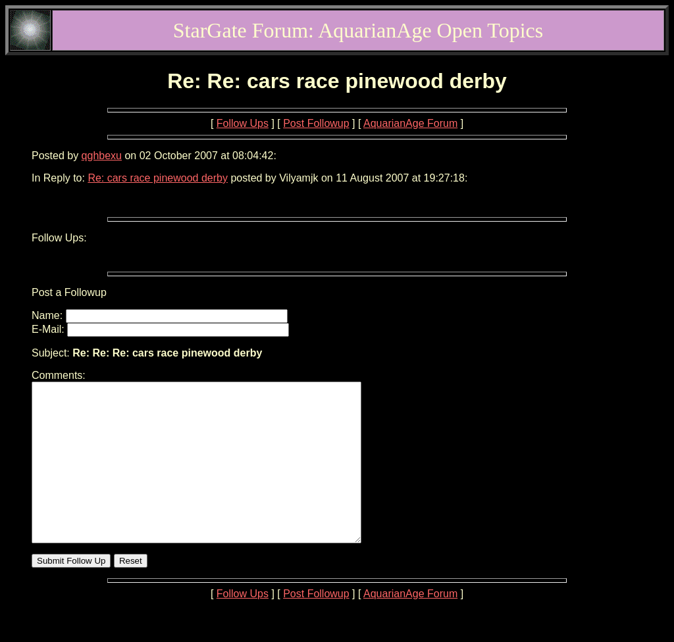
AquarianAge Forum (410, 123)
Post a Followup (69, 292)
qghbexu (102, 155)
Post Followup (316, 123)
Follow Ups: (59, 237)
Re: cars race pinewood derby (158, 178)
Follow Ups (243, 123)
